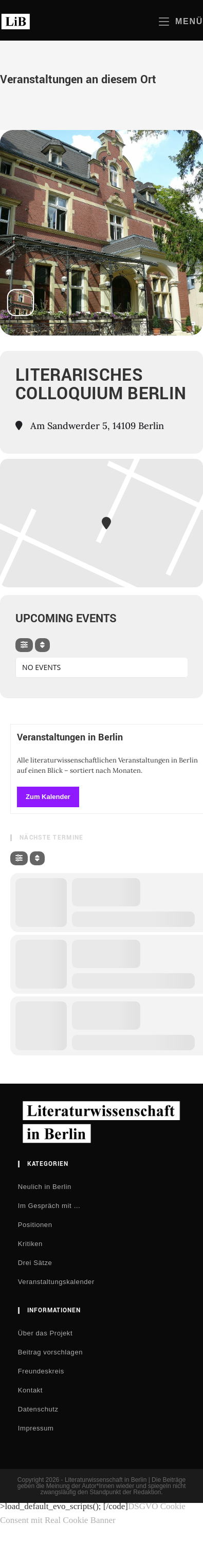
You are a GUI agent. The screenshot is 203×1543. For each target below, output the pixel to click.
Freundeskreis (41, 1371)
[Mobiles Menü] (181, 21)
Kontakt (30, 1390)
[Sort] (42, 645)
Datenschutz (38, 1409)
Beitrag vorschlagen (50, 1352)
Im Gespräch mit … (49, 1206)
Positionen (35, 1225)
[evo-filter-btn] (24, 645)
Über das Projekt (45, 1333)
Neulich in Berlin (44, 1187)
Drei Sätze (35, 1263)
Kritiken (30, 1244)
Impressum (36, 1428)
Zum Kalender (48, 797)
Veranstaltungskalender (56, 1282)
